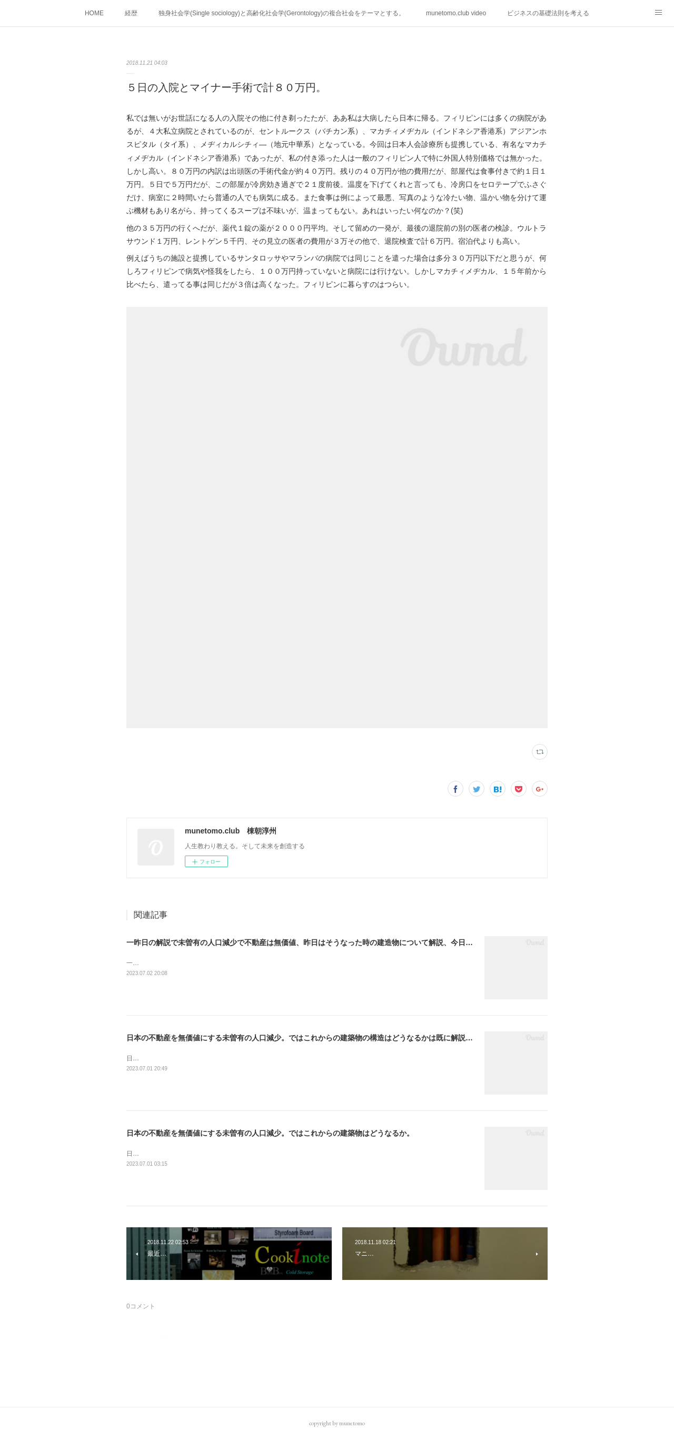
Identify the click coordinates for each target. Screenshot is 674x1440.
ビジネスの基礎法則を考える (548, 13)
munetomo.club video (456, 13)
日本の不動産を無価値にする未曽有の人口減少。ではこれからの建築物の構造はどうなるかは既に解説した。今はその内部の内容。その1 (353, 1038)
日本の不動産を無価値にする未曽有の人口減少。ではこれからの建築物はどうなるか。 (270, 1133)
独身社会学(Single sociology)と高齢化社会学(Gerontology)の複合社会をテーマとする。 (281, 13)
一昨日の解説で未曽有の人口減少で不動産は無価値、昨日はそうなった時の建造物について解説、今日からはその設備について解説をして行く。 (366, 942)
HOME (94, 13)
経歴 (131, 13)
